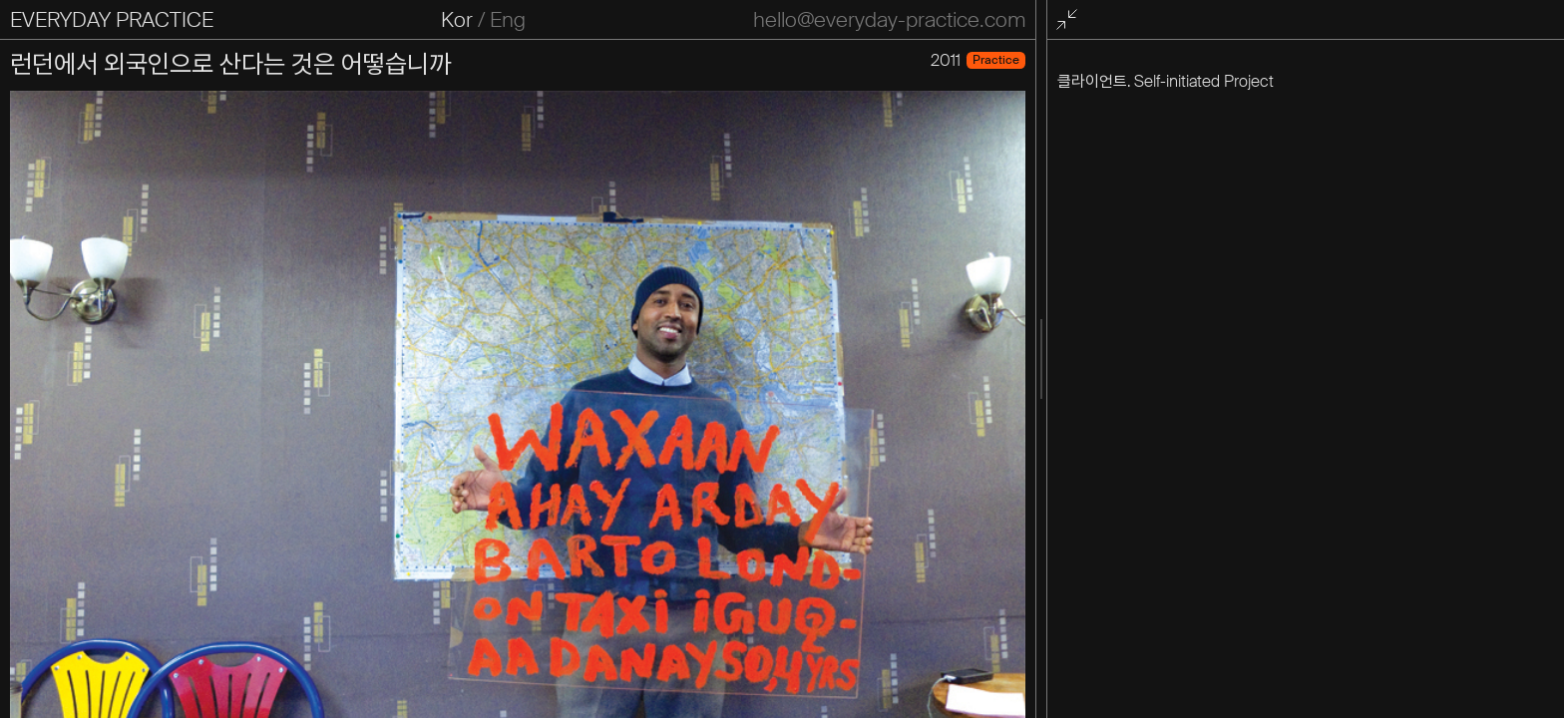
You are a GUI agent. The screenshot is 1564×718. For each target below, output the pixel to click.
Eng (508, 20)
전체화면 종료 (1070, 20)
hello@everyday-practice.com (889, 20)
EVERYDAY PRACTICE (111, 20)
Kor (457, 20)
